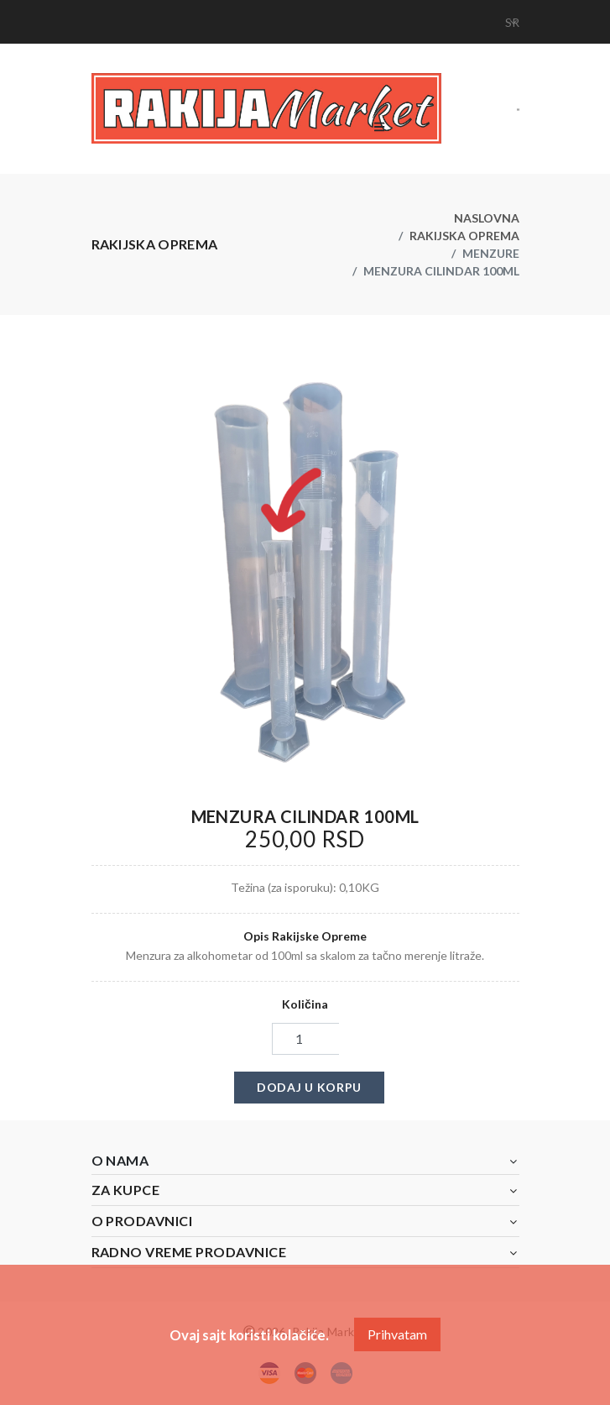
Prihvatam (397, 1334)
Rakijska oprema (464, 235)
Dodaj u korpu (309, 1087)
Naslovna (486, 218)
